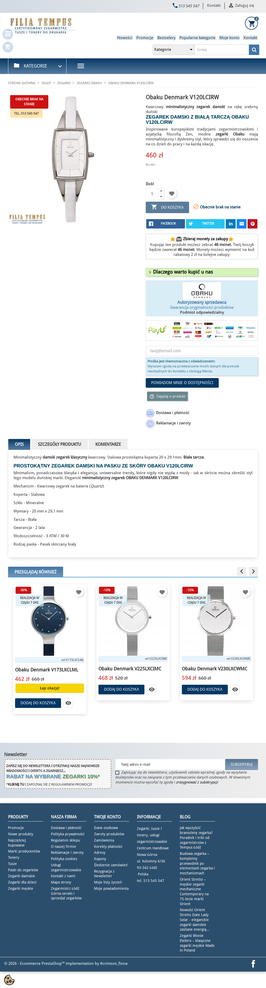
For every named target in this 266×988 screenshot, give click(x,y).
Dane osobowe (106, 828)
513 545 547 (188, 6)
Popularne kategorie (197, 37)
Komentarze (108, 444)
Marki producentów (24, 851)
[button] (180, 272)
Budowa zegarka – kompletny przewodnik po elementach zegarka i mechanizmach (197, 863)
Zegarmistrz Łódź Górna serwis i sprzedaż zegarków (66, 893)
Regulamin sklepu (65, 840)
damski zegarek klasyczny (65, 457)
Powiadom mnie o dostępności (182, 382)
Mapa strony (61, 882)
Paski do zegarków (23, 870)
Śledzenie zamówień (111, 865)
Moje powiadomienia (111, 888)
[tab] (202, 272)
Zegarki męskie (20, 888)
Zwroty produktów (109, 834)
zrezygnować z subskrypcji (197, 782)
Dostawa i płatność (66, 828)
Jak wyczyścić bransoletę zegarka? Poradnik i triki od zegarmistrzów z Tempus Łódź (196, 837)
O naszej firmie (63, 846)
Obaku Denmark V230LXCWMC (214, 668)
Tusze (12, 864)
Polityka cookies (64, 859)
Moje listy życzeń (108, 882)
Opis (19, 444)
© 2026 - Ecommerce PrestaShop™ (35, 963)
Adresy (99, 852)
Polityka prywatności (67, 834)
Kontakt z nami (63, 876)
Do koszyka (167, 207)
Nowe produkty (20, 834)
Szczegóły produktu (59, 444)
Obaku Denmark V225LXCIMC (129, 668)
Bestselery (166, 37)
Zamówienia (104, 840)
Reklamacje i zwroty (67, 852)
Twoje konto (107, 816)
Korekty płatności (108, 846)
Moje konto (230, 37)
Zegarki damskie (21, 876)
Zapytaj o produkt (167, 396)
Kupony (100, 859)
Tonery (13, 857)
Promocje (144, 37)
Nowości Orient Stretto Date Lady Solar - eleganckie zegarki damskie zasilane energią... (194, 919)
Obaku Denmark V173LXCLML (46, 669)
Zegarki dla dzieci (22, 882)
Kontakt (214, 5)
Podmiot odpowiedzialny (202, 312)
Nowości (124, 37)
